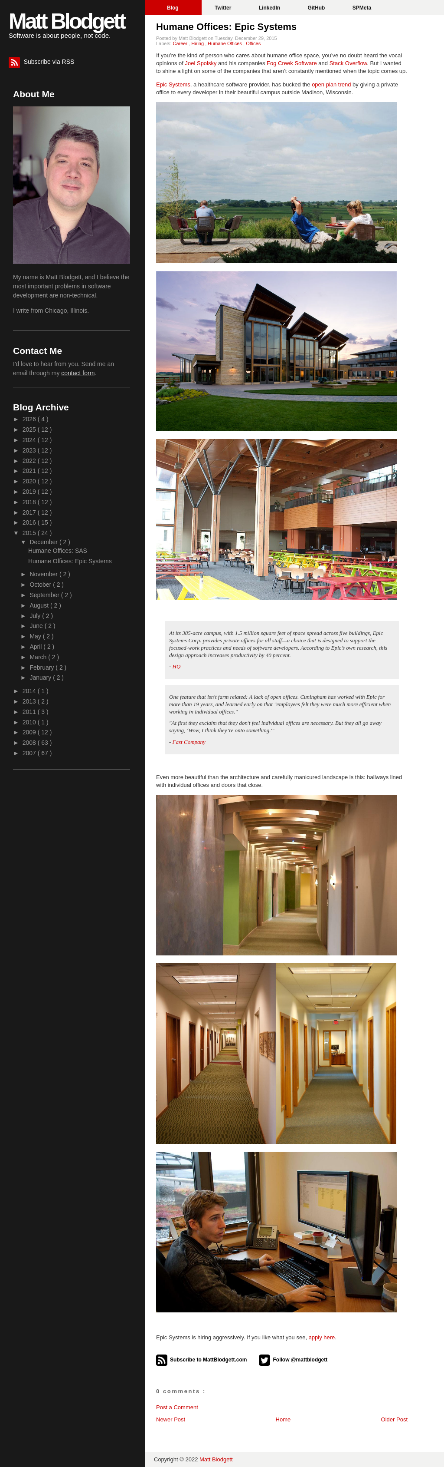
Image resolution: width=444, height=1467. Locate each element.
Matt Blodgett (66, 21)
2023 (30, 450)
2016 (30, 522)
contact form (78, 373)
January (41, 677)
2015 (30, 532)
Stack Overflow (348, 63)
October (41, 584)
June (36, 625)
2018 (30, 502)
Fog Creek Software (292, 63)
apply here (322, 1337)
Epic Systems (173, 84)
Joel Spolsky (201, 63)
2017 (30, 512)
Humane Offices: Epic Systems (226, 26)
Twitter (224, 8)
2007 (30, 753)
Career (181, 43)
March (38, 657)
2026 (30, 419)
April (36, 646)
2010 (30, 722)
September (45, 594)
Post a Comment (177, 1407)
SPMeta (362, 8)
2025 (30, 429)
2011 (30, 711)
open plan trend (331, 84)
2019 (30, 491)
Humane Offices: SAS (57, 550)
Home (283, 1419)
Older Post (394, 1419)
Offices (253, 43)
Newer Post (170, 1419)
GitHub (316, 8)
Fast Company (189, 742)
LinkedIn (270, 8)
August (39, 605)
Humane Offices (225, 43)
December (44, 542)
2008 (30, 742)
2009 (30, 732)
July (35, 615)
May (35, 636)
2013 (30, 701)
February (42, 667)
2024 (30, 439)
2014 (30, 690)
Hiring (198, 43)
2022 (30, 460)
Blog (173, 8)
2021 (30, 470)
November (44, 574)
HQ (177, 666)
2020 (30, 481)
